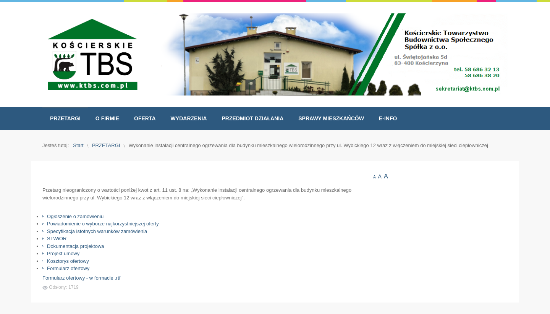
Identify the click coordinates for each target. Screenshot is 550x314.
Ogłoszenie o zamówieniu (75, 216)
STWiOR (56, 238)
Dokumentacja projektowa (75, 246)
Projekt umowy (63, 253)
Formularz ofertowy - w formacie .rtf (81, 278)
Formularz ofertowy (68, 268)
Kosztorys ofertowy (68, 261)
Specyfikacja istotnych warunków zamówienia (97, 231)
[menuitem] (65, 118)
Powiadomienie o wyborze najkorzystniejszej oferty (103, 224)
